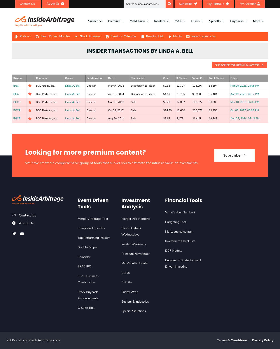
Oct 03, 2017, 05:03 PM (244, 110)
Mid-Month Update (134, 263)
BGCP (17, 94)
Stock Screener (88, 36)
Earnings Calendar (120, 36)
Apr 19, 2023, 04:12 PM (244, 94)
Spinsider (84, 257)
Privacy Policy (262, 340)
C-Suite (126, 282)
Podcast (22, 36)
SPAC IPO (84, 266)
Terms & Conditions (232, 340)
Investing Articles (201, 36)
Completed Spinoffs (91, 228)
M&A (178, 21)
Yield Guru (137, 21)
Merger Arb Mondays (135, 219)
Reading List (152, 36)
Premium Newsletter (135, 254)
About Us (26, 223)
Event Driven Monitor (52, 36)
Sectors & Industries (135, 302)
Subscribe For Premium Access (239, 65)
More (256, 21)
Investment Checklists (180, 241)
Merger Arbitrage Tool (93, 219)
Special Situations (133, 311)
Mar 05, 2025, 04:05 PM (244, 85)
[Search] (169, 4)
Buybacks (236, 21)
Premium (114, 21)
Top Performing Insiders (94, 238)
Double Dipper (88, 247)
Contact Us (27, 215)
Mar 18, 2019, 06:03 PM (244, 102)
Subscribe (95, 21)
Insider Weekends (133, 244)
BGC (16, 85)
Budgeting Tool (175, 222)
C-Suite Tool (86, 308)
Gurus (195, 21)
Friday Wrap (129, 292)
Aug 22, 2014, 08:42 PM (244, 118)
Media (175, 36)
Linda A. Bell (72, 85)
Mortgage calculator (179, 232)
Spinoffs (214, 21)
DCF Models (173, 251)
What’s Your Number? (180, 212)
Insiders (159, 21)
